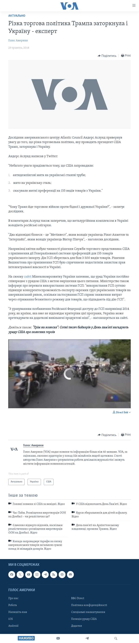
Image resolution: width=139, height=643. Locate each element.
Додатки (76, 626)
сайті (28, 276)
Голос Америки (18, 40)
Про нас (13, 598)
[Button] (107, 56)
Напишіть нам (17, 612)
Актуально (16, 16)
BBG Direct (77, 598)
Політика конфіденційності (89, 605)
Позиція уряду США (84, 619)
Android (13, 626)
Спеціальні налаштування (88, 612)
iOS (10, 619)
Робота (12, 605)
